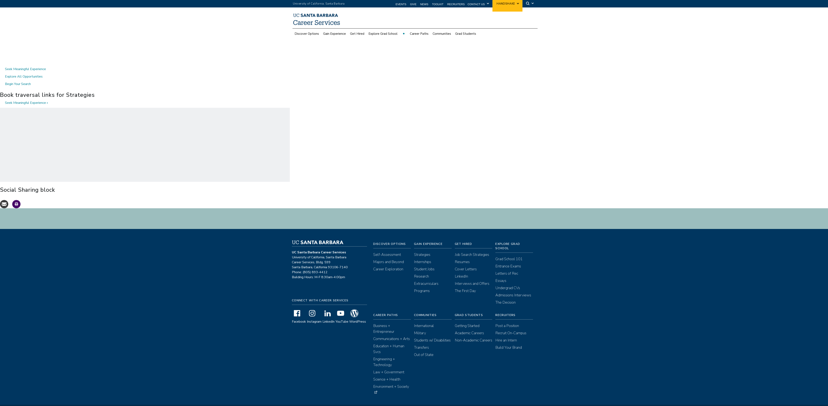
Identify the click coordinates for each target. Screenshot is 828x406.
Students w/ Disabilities (432, 332)
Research (421, 268)
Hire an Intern (506, 332)
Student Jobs (424, 261)
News (424, 4)
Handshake (506, 4)
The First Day (465, 283)
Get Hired (357, 36)
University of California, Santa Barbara (319, 4)
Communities (442, 36)
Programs (422, 283)
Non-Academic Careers (473, 332)
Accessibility (415, 403)
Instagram (314, 314)
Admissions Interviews (513, 287)
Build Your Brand (508, 340)
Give (413, 4)
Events (401, 4)
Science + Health (386, 371)
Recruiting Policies (437, 403)
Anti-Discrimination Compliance (471, 403)
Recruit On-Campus (510, 325)
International (424, 318)
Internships (422, 254)
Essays (500, 273)
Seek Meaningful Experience (25, 61)
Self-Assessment (387, 247)
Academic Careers (469, 325)
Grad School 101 (509, 251)
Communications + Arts (391, 331)
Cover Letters (466, 261)
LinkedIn (329, 314)
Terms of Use (396, 403)
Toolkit (437, 4)
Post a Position (507, 318)
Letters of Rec (506, 265)
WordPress (357, 314)
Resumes (462, 254)
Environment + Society (391, 379)
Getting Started (467, 318)
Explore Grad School (382, 36)
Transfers (421, 340)
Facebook (299, 314)
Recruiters (456, 4)
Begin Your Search (18, 76)
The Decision (505, 294)
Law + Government (388, 364)
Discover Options (307, 36)
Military (420, 325)
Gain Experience (334, 36)
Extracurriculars (426, 276)
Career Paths (419, 36)
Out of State (423, 347)
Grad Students (465, 36)
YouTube (342, 314)
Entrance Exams (508, 258)
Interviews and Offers (472, 276)
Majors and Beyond (388, 254)
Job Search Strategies (472, 247)
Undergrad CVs (507, 280)
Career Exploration (388, 261)
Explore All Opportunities (24, 69)
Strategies (422, 247)
